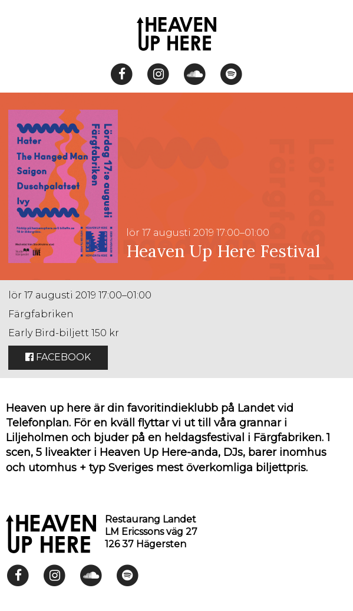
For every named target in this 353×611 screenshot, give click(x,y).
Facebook (58, 357)
